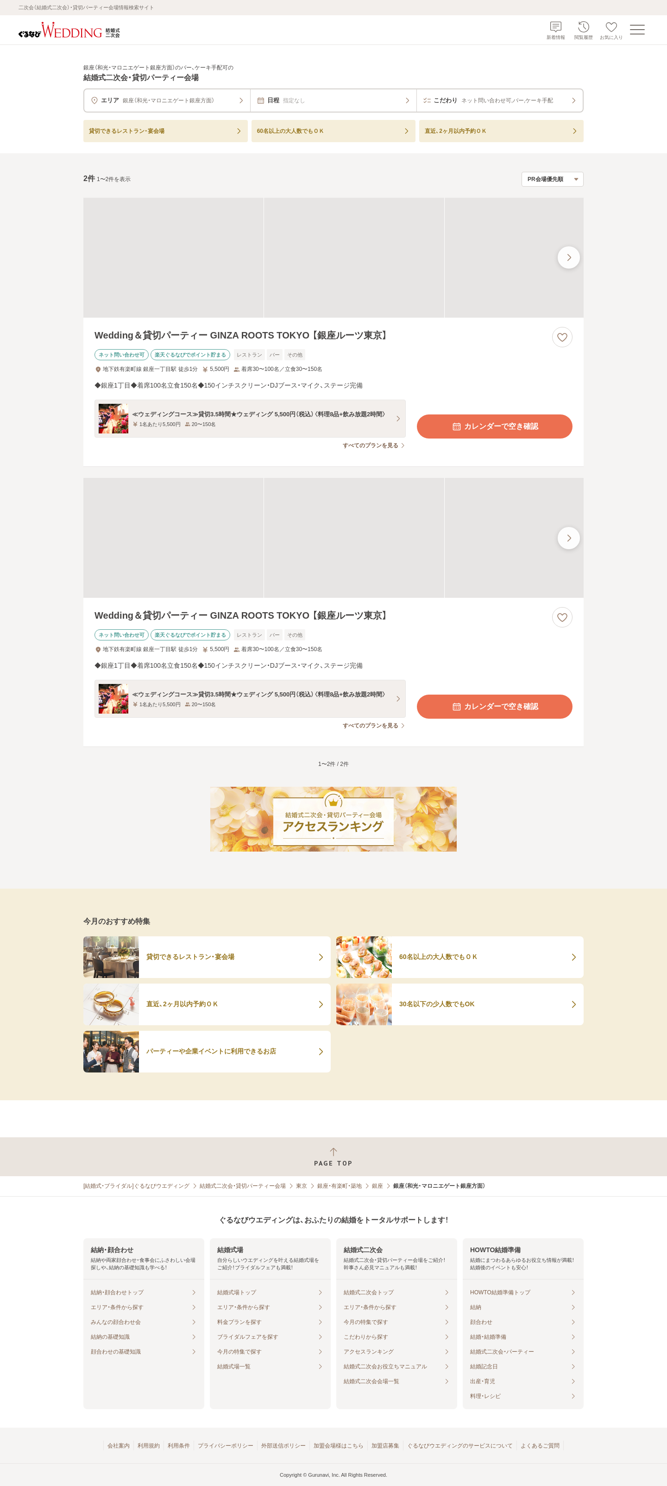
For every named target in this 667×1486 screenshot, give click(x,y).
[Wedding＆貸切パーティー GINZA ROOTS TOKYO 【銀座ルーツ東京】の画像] (333, 258)
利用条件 (179, 1445)
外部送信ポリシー (283, 1445)
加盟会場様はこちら (339, 1445)
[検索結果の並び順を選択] (553, 179)
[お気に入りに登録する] (562, 337)
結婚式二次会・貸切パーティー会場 (243, 1186)
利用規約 (149, 1445)
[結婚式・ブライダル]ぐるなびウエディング (136, 1186)
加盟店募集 (385, 1445)
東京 (301, 1186)
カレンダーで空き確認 (494, 426)
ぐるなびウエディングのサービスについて (460, 1445)
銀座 (377, 1186)
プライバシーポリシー (225, 1445)
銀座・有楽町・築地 (339, 1186)
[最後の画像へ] (569, 257)
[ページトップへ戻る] (333, 1157)
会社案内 (118, 1445)
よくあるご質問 (540, 1445)
